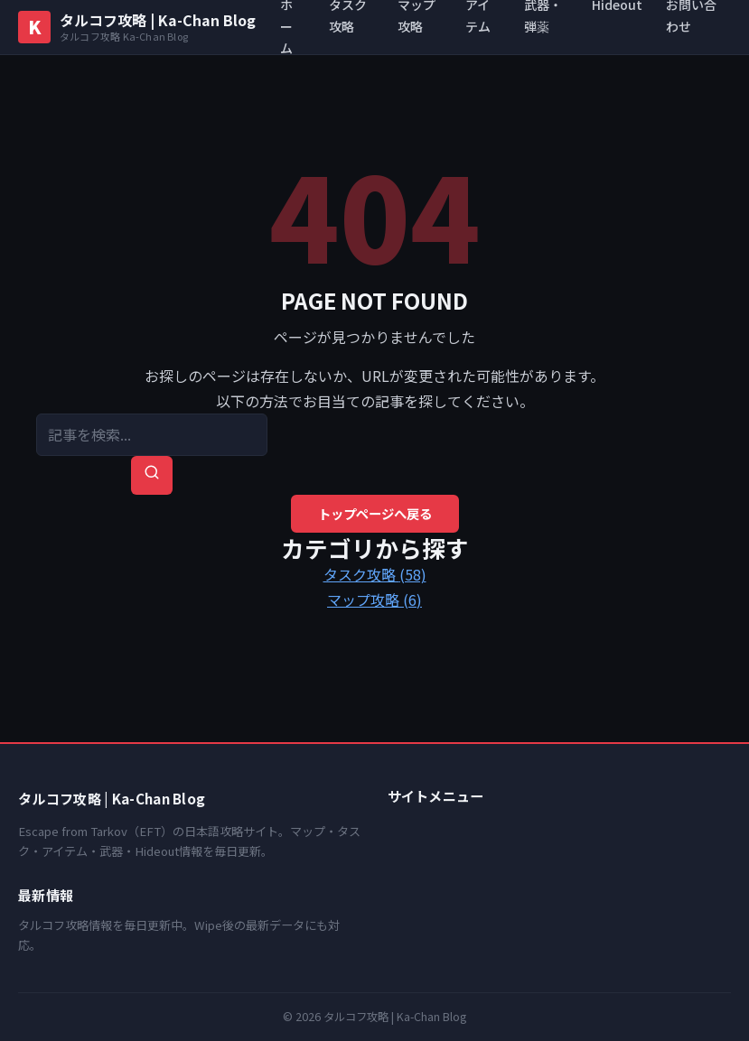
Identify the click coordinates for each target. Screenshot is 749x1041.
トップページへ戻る (375, 513)
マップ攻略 (374, 599)
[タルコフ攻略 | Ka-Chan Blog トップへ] (137, 27)
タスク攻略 (374, 574)
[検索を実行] (152, 475)
